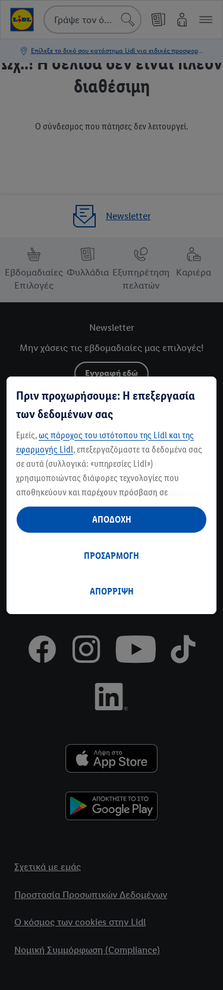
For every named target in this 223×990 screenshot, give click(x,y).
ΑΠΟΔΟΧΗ (111, 519)
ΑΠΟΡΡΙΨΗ (112, 591)
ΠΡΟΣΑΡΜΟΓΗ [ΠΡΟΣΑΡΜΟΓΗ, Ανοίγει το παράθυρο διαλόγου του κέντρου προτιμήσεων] (111, 555)
